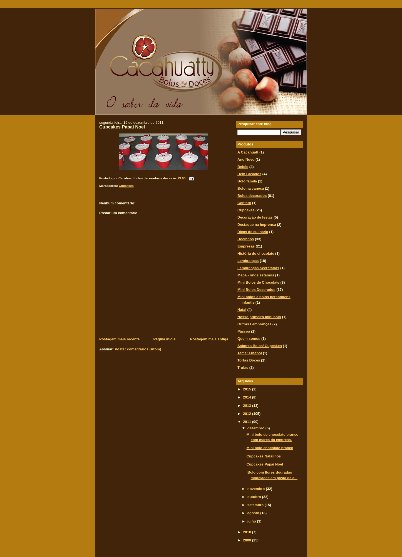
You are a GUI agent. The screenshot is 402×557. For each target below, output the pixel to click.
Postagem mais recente (119, 339)
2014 (247, 397)
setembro (256, 505)
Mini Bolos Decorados (256, 290)
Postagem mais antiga (209, 339)
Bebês (242, 167)
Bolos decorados (252, 196)
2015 (247, 389)
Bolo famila (247, 181)
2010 (247, 532)
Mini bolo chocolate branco (269, 448)
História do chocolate (255, 253)
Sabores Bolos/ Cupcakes (259, 346)
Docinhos (245, 239)
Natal (241, 310)
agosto (253, 513)
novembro (256, 489)
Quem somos (248, 338)
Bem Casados (249, 174)
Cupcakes (126, 185)
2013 (247, 405)
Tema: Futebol (249, 353)
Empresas (246, 246)
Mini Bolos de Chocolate (258, 282)
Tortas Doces (248, 360)
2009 (247, 540)
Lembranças (248, 261)
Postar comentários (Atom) (138, 349)
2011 (247, 422)
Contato (244, 203)
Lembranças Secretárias (258, 268)
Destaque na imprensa (256, 224)
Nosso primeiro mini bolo (259, 317)
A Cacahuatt (247, 152)
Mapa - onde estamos (255, 275)
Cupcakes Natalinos (263, 456)
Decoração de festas (254, 217)
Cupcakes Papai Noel (122, 126)
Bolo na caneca (250, 188)
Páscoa (243, 331)
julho (252, 521)
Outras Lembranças (254, 324)
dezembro (256, 428)
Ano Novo (245, 159)
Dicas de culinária (252, 232)
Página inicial (164, 339)
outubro (254, 497)
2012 (247, 414)
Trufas (242, 367)
